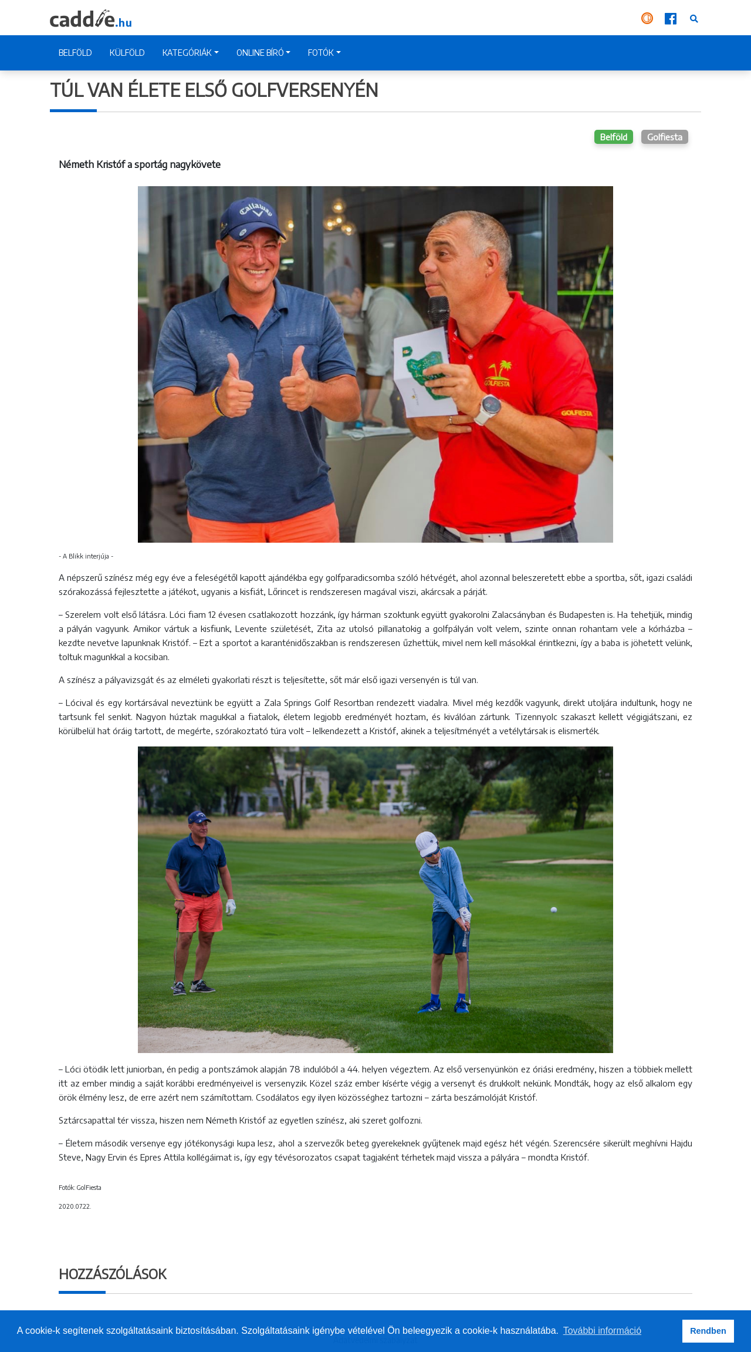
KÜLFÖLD (127, 53)
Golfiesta (664, 137)
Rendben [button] (708, 1331)
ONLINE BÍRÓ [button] (260, 53)
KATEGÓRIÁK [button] (187, 53)
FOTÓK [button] (321, 53)
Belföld (613, 137)
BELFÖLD (75, 53)
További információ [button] (602, 1331)
